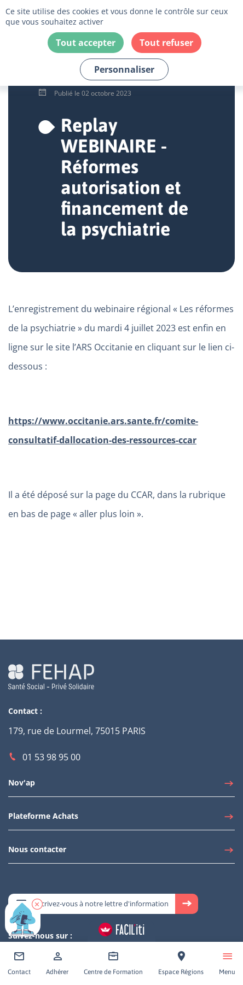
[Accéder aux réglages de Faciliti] (121, 929)
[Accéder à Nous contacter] (121, 852)
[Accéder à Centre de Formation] (113, 963)
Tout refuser (166, 43)
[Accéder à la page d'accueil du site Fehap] (51, 676)
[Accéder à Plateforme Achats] (121, 819)
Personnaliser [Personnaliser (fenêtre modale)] (124, 69)
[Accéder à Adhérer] (57, 963)
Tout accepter (85, 43)
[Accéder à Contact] (19, 963)
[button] (37, 904)
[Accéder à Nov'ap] (121, 785)
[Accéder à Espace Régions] (181, 963)
